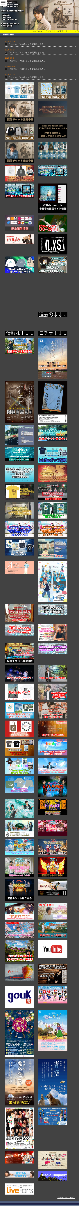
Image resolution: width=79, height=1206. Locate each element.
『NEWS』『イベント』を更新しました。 (27, 52)
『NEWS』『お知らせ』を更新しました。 (27, 44)
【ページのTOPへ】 (66, 1197)
